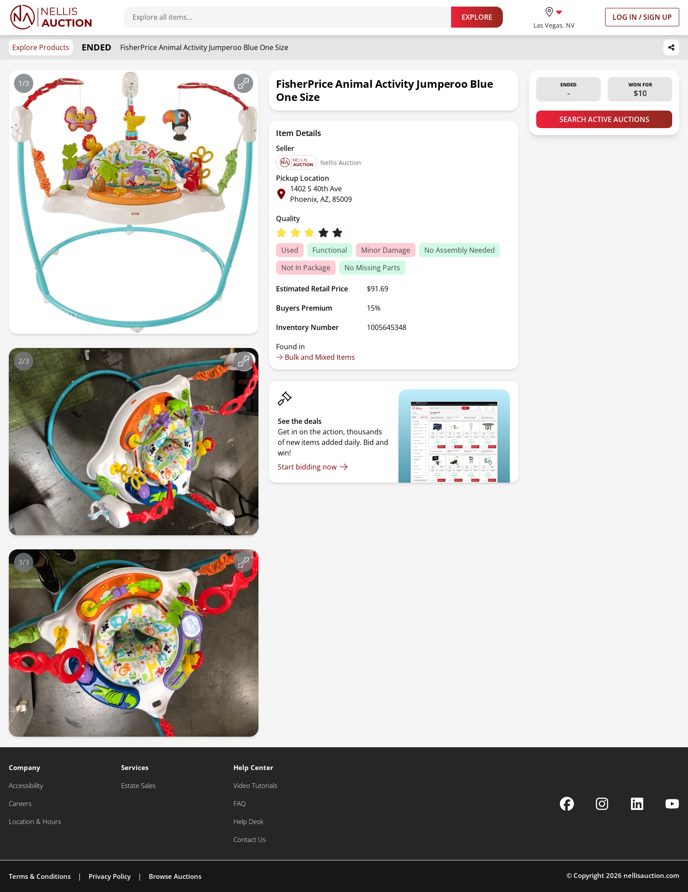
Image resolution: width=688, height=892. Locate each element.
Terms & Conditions (40, 876)
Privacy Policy (110, 876)
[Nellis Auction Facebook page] (567, 804)
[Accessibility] (26, 785)
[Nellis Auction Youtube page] (672, 804)
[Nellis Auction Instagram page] (602, 804)
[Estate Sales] (138, 785)
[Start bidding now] (313, 467)
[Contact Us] (249, 839)
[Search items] (292, 17)
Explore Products (40, 47)
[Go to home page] (51, 17)
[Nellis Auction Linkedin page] (637, 804)
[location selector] (554, 17)
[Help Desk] (248, 821)
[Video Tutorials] (255, 785)
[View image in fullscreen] (243, 83)
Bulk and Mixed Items (315, 357)
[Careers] (20, 803)
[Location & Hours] (35, 821)
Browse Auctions (175, 876)
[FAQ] (239, 803)
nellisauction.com (651, 875)
